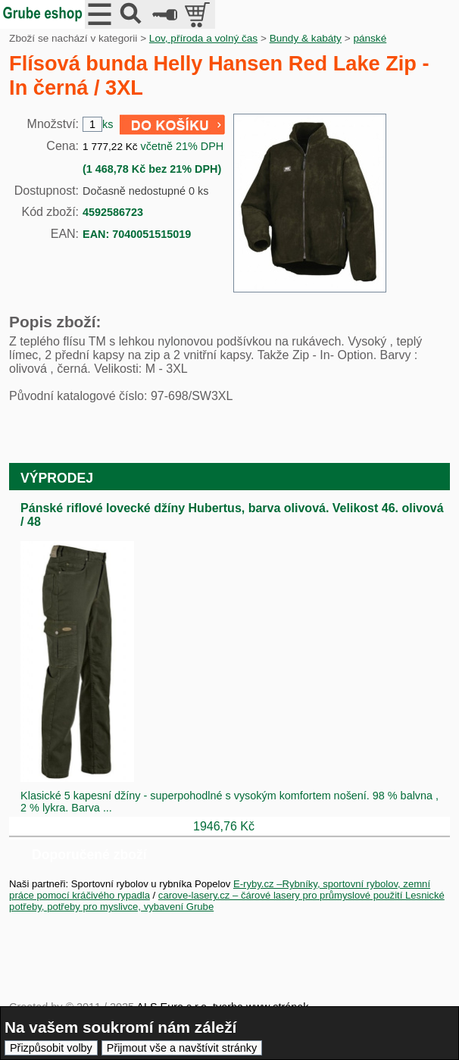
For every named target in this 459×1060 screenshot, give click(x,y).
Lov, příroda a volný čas (203, 38)
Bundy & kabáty (306, 38)
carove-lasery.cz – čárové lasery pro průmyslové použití (281, 895)
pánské (369, 38)
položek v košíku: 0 (199, 14)
